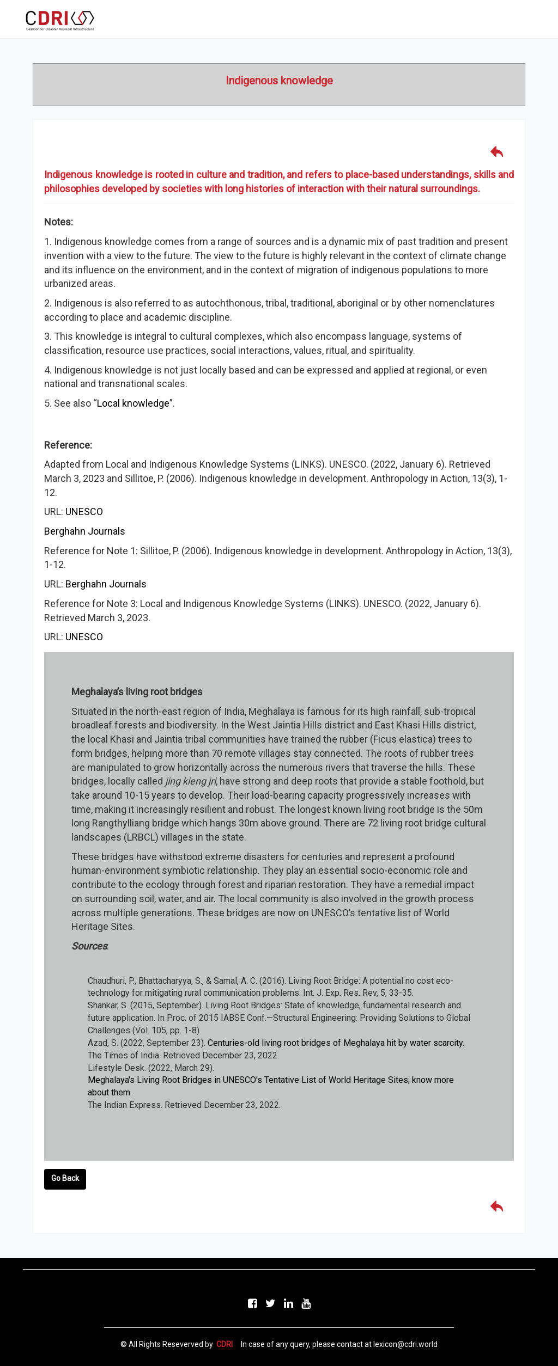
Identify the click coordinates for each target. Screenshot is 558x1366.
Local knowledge (133, 403)
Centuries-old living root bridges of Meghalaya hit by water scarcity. (336, 1043)
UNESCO (84, 511)
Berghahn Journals (84, 531)
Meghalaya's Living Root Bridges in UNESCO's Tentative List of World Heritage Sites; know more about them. (271, 1086)
